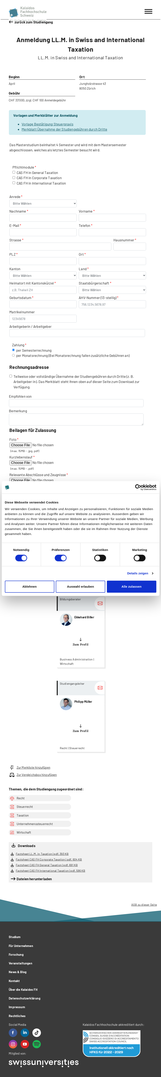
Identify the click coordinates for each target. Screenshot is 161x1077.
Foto (12, 439)
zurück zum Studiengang (34, 22)
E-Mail (14, 225)
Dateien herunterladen (34, 879)
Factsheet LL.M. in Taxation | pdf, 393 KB (42, 854)
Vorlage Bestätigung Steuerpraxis (47, 124)
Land (83, 269)
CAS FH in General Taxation (37, 172)
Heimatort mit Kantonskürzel (31, 283)
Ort (81, 254)
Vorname (85, 211)
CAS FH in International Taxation (41, 183)
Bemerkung (18, 411)
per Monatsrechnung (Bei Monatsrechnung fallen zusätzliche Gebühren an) (72, 355)
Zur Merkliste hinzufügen (29, 767)
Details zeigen (137, 573)
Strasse (15, 240)
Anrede (15, 196)
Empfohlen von (20, 396)
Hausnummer (123, 240)
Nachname (17, 211)
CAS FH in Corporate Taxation (39, 178)
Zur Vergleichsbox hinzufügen (33, 774)
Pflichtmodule (23, 167)
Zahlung (18, 345)
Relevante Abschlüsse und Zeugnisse (37, 475)
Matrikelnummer (22, 312)
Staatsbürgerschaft (94, 283)
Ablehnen (29, 586)
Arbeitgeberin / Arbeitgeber (30, 326)
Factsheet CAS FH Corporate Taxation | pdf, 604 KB (49, 859)
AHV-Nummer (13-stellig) (97, 297)
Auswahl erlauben (80, 586)
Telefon (84, 225)
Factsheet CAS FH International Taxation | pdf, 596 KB (50, 870)
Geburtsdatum (20, 297)
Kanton (14, 269)
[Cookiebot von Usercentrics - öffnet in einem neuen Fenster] (138, 487)
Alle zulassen (131, 586)
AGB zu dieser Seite (144, 904)
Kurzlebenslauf (20, 457)
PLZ (12, 254)
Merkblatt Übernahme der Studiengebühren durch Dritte (64, 129)
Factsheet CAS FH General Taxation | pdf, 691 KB (47, 865)
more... (80, 631)
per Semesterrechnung (34, 350)
